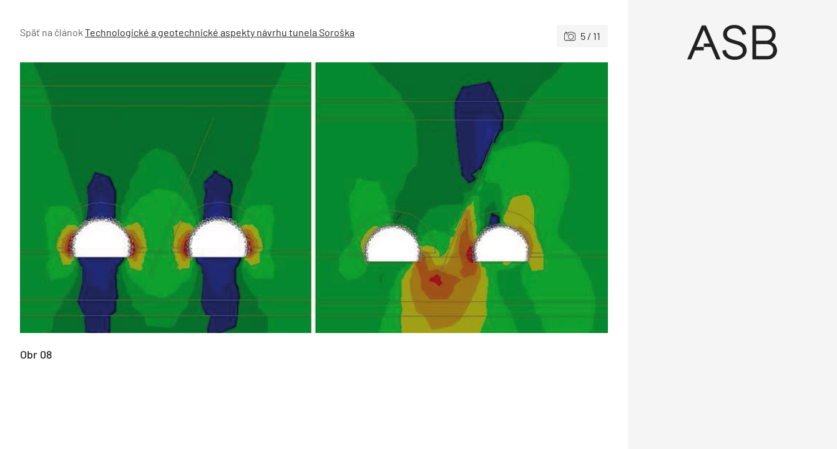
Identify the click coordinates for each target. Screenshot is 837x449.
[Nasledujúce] (461, 197)
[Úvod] (732, 42)
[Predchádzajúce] (167, 197)
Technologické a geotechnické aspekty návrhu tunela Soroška (220, 32)
